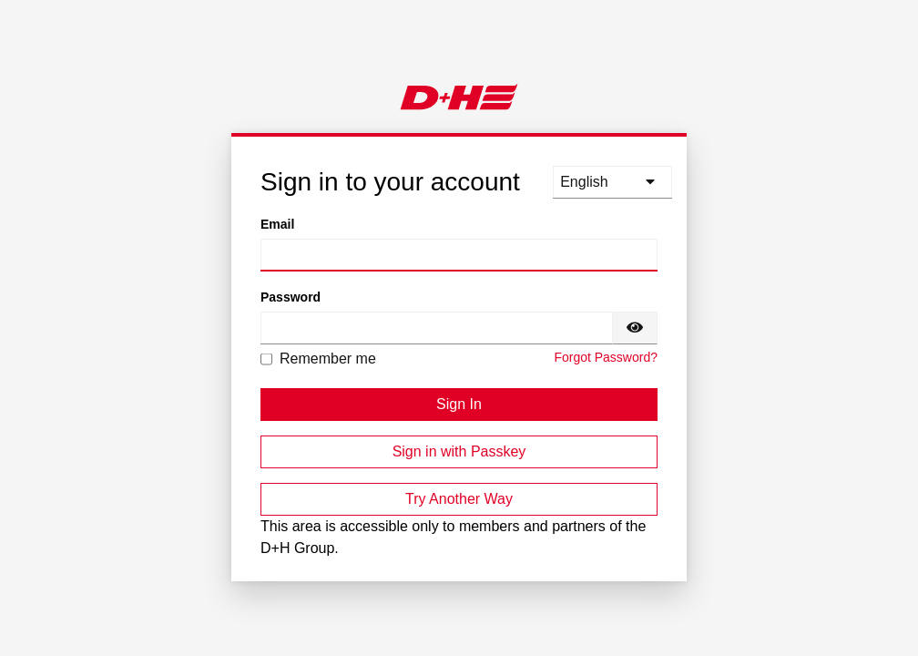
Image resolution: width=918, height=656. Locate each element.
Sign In (459, 404)
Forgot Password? (606, 357)
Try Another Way (459, 499)
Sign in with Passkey (459, 451)
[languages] (612, 182)
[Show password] (635, 328)
